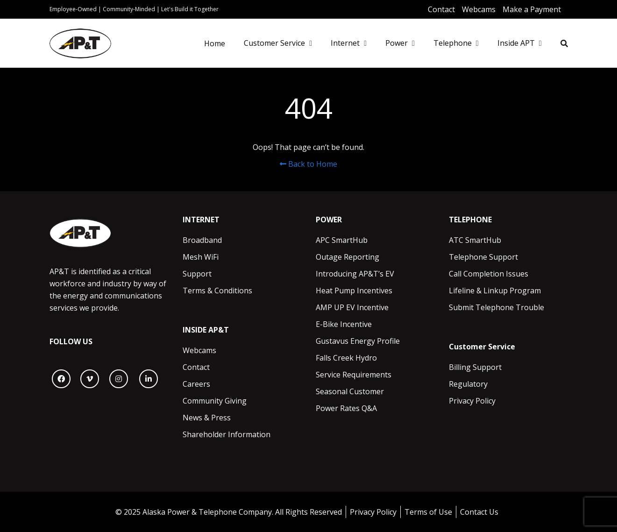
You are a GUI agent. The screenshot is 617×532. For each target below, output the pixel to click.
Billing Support (475, 367)
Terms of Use (428, 512)
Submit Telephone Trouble (496, 307)
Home (214, 43)
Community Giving (215, 401)
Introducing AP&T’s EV (355, 274)
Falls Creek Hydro (346, 358)
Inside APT (516, 43)
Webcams (199, 350)
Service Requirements (353, 374)
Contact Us (479, 512)
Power (396, 43)
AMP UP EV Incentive (352, 307)
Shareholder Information (226, 434)
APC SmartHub (342, 240)
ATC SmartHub (475, 240)
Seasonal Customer (350, 391)
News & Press (207, 417)
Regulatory (468, 384)
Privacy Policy (472, 401)
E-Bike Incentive (344, 324)
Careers (196, 384)
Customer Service (274, 43)
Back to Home (308, 164)
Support (197, 274)
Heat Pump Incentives (354, 290)
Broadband (202, 240)
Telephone (452, 43)
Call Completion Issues (488, 274)
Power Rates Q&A (346, 408)
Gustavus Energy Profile (358, 341)
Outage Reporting (347, 257)
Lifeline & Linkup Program (495, 290)
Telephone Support (483, 257)
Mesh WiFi (201, 257)
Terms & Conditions (217, 290)
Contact (196, 367)
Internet (345, 43)
